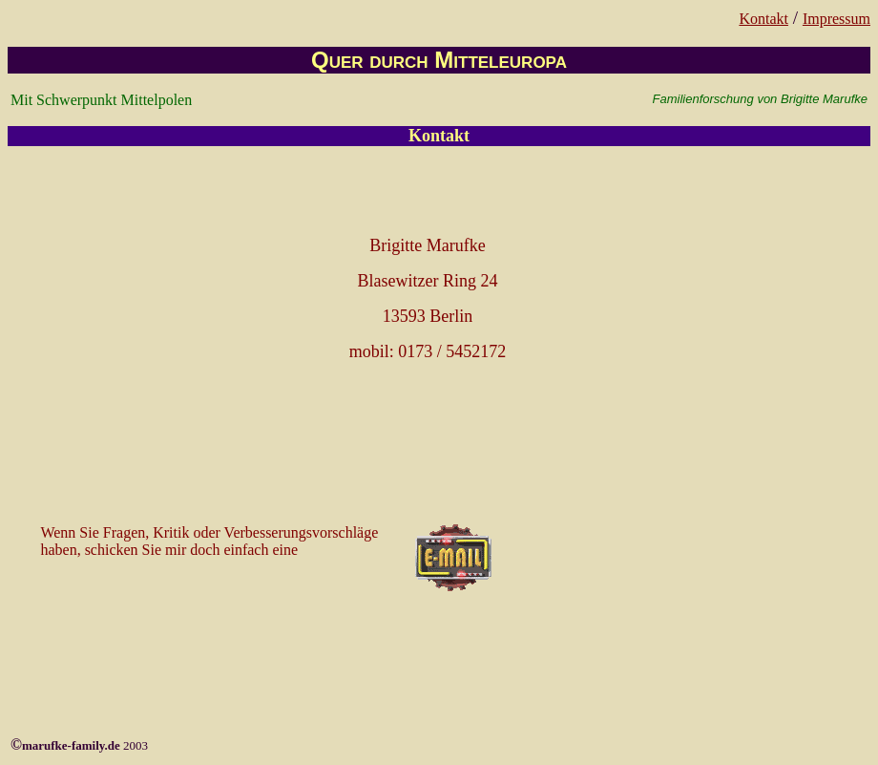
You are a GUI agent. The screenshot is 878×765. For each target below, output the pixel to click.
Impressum (836, 19)
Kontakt (763, 19)
